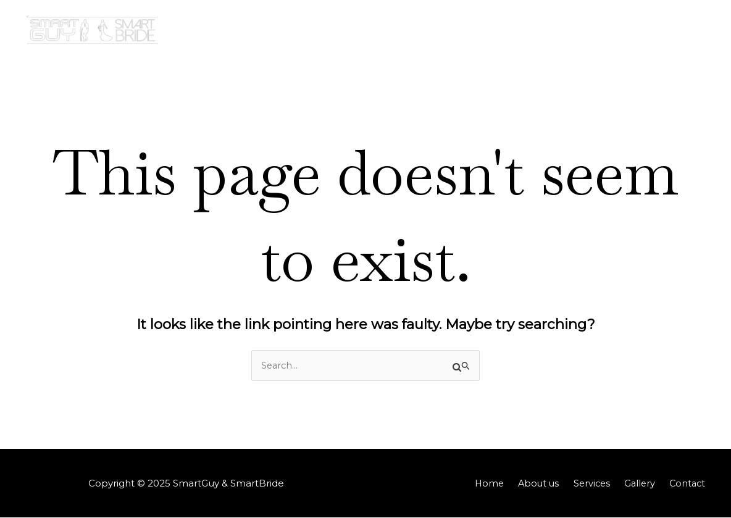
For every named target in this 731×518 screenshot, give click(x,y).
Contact (681, 30)
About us (503, 30)
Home (448, 30)
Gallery (622, 30)
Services (562, 30)
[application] (638, 30)
